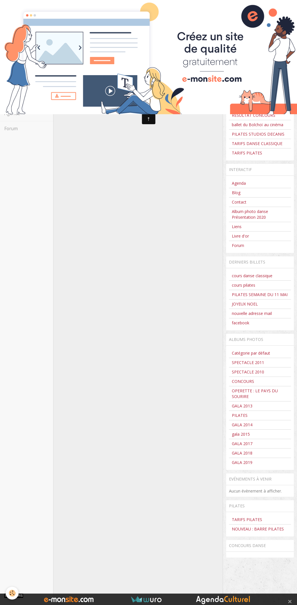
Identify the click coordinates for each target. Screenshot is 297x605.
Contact (12, 98)
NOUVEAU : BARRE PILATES (258, 529)
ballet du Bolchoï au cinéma (257, 124)
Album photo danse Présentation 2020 (250, 214)
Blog (236, 192)
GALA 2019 (242, 462)
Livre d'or (240, 236)
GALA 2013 (242, 406)
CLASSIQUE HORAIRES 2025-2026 (259, 93)
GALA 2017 (242, 443)
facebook (240, 322)
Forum (11, 129)
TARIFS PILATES (247, 153)
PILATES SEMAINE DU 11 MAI (260, 294)
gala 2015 (241, 434)
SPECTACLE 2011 (248, 362)
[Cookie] (12, 593)
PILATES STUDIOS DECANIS (258, 134)
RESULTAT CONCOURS (253, 115)
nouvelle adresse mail (252, 313)
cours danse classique (252, 275)
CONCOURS (243, 105)
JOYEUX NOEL (245, 304)
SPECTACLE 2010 (248, 372)
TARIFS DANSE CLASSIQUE (257, 143)
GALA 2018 (242, 453)
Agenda (12, 113)
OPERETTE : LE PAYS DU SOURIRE (255, 393)
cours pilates (243, 285)
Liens (237, 226)
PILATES (240, 415)
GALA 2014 (242, 424)
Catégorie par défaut (251, 353)
